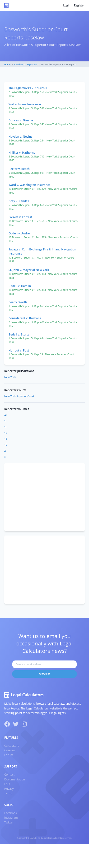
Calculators (11, 746)
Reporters (32, 64)
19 (5, 444)
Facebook (10, 813)
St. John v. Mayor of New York (29, 270)
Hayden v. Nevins (20, 137)
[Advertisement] (44, 497)
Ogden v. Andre (19, 233)
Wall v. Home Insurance (25, 104)
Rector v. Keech (19, 169)
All (5, 415)
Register (79, 5)
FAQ (7, 784)
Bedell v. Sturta (19, 334)
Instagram (11, 818)
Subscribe (44, 674)
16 (5, 427)
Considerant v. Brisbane (25, 318)
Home (7, 64)
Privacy (9, 789)
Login (66, 5)
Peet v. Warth (18, 302)
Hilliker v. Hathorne (22, 153)
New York (10, 377)
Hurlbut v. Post (19, 350)
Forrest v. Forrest (20, 217)
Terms (8, 793)
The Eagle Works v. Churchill (28, 88)
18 (5, 438)
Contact (9, 775)
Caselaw (18, 64)
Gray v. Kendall (19, 201)
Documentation (14, 779)
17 (5, 433)
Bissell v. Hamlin (20, 286)
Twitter (9, 822)
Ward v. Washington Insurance (29, 185)
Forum (8, 755)
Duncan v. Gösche (21, 120)
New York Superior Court (19, 396)
